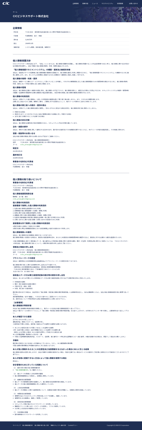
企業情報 (76, 3)
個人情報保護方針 (22, 370)
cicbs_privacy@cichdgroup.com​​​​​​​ (31, 254)
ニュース (95, 3)
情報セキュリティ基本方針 (58, 425)
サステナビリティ (107, 3)
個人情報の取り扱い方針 (42, 425)
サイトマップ (17, 425)
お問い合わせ (133, 3)
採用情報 (120, 3)
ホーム (15, 12)
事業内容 (85, 3)
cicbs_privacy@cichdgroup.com (31, 144)
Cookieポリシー (73, 425)
